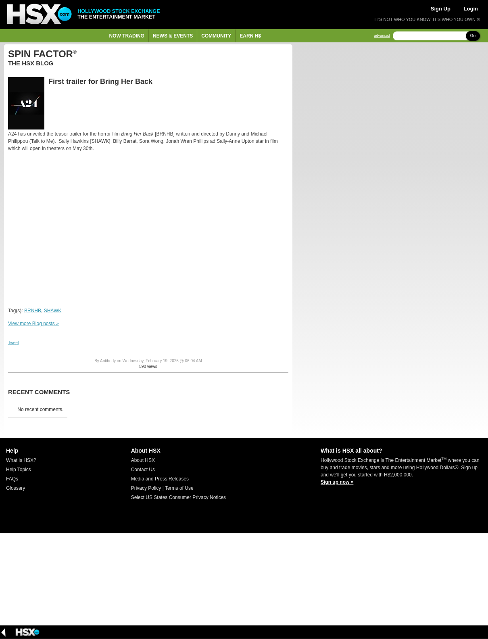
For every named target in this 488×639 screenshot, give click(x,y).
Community (216, 36)
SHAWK (53, 310)
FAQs (12, 479)
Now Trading (126, 36)
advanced (382, 36)
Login (471, 9)
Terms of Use (179, 488)
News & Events (173, 36)
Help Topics (18, 469)
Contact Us (143, 469)
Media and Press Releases (160, 479)
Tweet (13, 342)
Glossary (15, 488)
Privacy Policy (146, 488)
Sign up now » (337, 482)
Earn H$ (250, 36)
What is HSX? (21, 460)
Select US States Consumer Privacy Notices (178, 497)
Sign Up (440, 9)
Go (472, 35)
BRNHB (32, 310)
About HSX (143, 460)
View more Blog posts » (33, 323)
